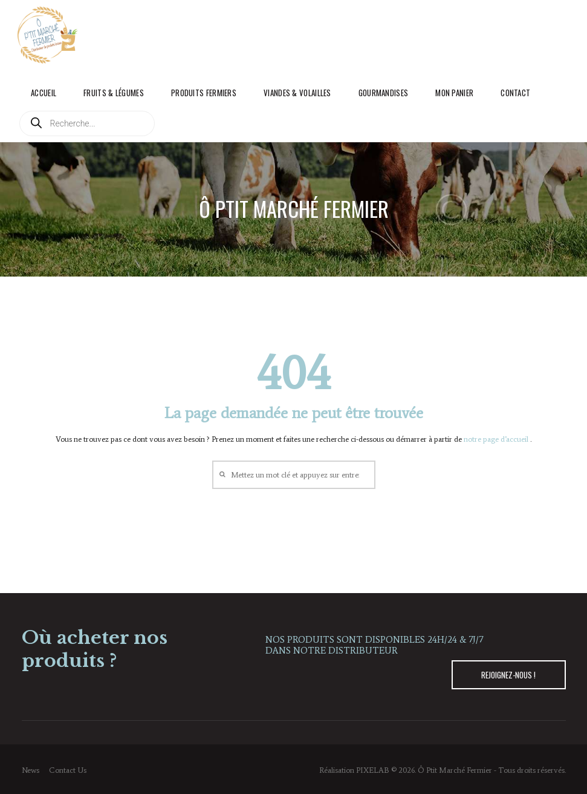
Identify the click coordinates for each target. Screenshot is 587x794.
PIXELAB (372, 770)
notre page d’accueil (497, 439)
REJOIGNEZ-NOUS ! (508, 675)
